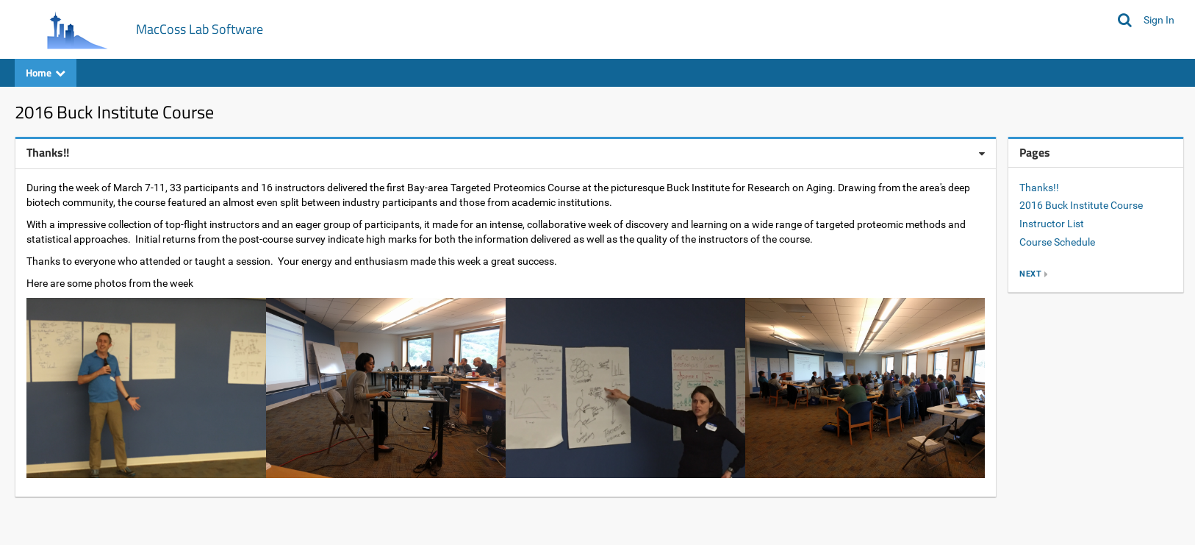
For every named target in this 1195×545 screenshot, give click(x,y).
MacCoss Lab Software (199, 29)
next (1030, 274)
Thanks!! (1039, 187)
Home (45, 72)
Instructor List (1051, 223)
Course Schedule (1057, 242)
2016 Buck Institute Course (1081, 205)
